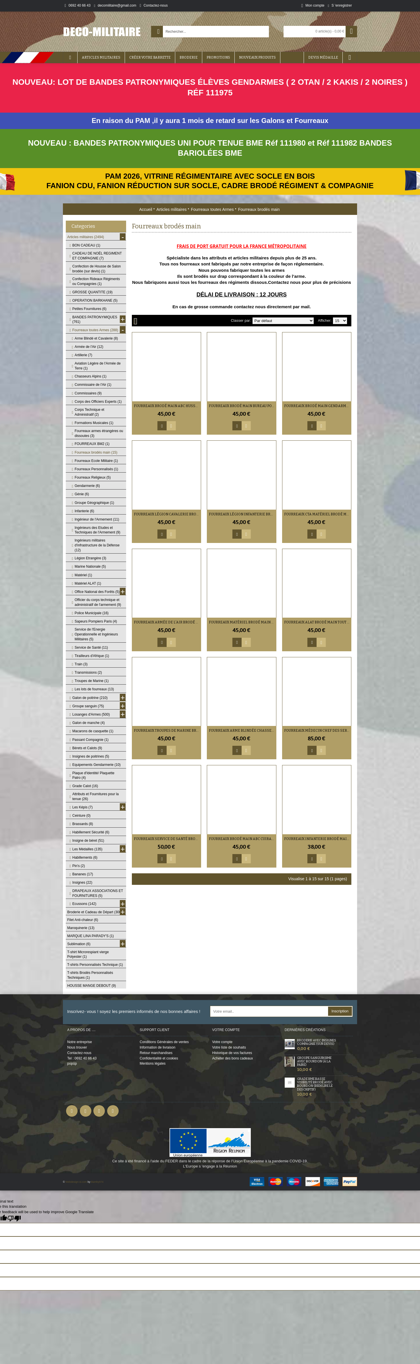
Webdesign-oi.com (76, 1181)
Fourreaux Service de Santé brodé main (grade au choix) (167, 839)
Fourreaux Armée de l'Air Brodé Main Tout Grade (167, 622)
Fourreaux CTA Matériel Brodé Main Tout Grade (317, 514)
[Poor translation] (14, 1218)
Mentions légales (152, 1063)
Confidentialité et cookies (159, 1058)
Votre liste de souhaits (229, 1047)
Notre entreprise (79, 1042)
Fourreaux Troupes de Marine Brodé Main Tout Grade (167, 731)
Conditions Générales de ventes (164, 1042)
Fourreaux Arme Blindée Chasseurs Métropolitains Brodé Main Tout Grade (242, 731)
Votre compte (222, 1042)
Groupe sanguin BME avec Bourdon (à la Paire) (314, 1061)
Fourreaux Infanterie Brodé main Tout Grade (317, 839)
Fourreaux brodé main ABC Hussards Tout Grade (167, 406)
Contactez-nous (79, 1053)
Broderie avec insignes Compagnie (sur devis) (316, 1042)
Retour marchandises (156, 1053)
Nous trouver (77, 1047)
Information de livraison (157, 1047)
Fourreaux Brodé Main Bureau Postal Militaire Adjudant (242, 406)
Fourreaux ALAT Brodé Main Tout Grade (317, 622)
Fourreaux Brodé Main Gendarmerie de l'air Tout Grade (317, 406)
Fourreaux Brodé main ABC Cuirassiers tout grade (242, 839)
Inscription (340, 1011)
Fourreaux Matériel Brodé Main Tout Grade (242, 622)
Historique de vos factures (232, 1053)
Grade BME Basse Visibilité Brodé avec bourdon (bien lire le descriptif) (315, 1084)
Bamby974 (97, 1181)
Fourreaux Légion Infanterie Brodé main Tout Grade (242, 514)
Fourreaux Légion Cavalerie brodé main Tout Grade (167, 514)
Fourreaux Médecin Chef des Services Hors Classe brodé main (317, 731)
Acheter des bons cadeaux (232, 1058)
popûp (72, 1063)
